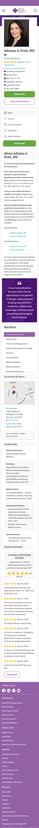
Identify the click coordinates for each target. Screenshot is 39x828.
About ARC (6, 792)
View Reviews (9, 65)
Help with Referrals (9, 723)
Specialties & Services (10, 754)
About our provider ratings (14, 68)
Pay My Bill (6, 736)
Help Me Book (7, 740)
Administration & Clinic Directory (15, 816)
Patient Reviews (14, 136)
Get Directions (13, 420)
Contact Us (6, 796)
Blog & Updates (8, 762)
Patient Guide (7, 707)
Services (11, 119)
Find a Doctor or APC (10, 711)
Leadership (6, 808)
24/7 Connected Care (10, 770)
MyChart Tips (7, 778)
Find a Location (8, 715)
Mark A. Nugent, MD (18, 233)
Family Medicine (12, 58)
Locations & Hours (15, 125)
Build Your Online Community (14, 744)
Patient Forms (7, 733)
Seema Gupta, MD (17, 250)
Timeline (5, 804)
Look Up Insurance (19, 101)
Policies (5, 820)
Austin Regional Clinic (19, 10)
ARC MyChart (16, 183)
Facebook (4, 690)
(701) (27, 62)
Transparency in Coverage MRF (14, 824)
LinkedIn (9, 690)
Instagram (13, 690)
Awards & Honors (9, 812)
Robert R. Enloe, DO (18, 246)
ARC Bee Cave (11, 75)
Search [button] (35, 10)
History (5, 800)
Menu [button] (3, 10)
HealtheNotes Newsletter (12, 782)
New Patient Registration (12, 703)
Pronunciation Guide (5, 55)
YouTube (18, 690)
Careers (5, 758)
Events (4, 766)
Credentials (12, 130)
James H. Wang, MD (18, 236)
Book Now (19, 94)
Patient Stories (8, 774)
